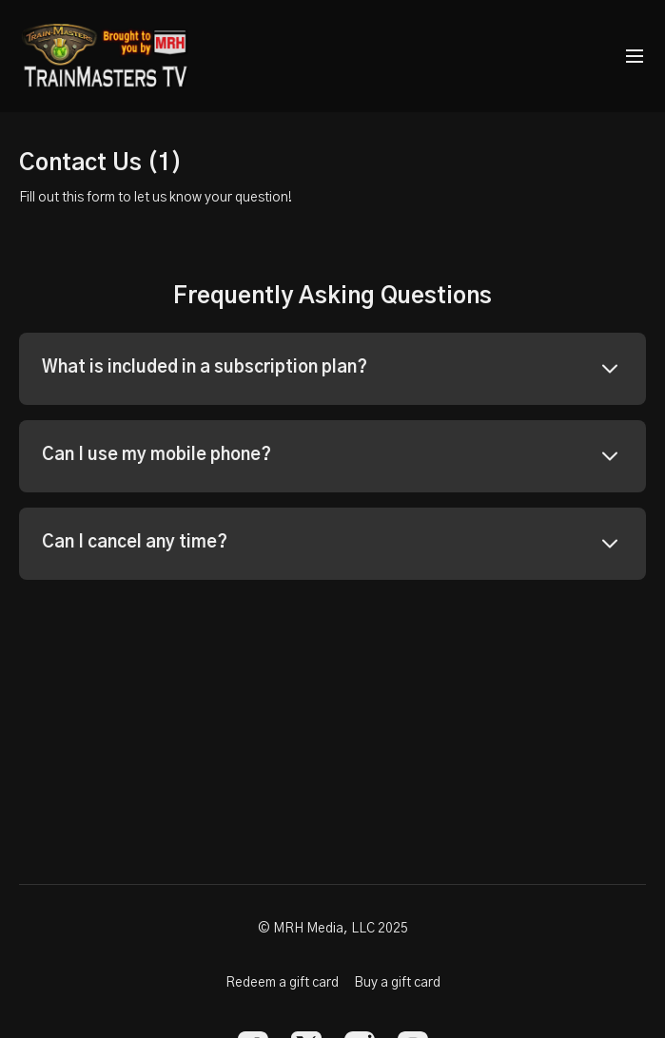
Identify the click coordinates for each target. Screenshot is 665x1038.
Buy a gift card (397, 983)
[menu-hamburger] (634, 56)
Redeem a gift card (282, 983)
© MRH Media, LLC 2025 (333, 928)
